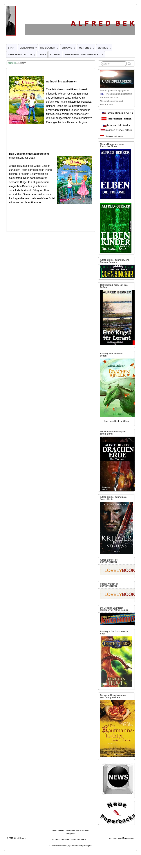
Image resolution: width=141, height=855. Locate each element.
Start (12, 47)
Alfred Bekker (20, 838)
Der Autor (28, 48)
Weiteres (86, 48)
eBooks (68, 48)
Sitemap (55, 54)
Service (104, 48)
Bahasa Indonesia (114, 136)
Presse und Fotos (21, 55)
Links (42, 54)
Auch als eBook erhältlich (116, 421)
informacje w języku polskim (118, 130)
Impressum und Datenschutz (84, 54)
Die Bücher (49, 48)
